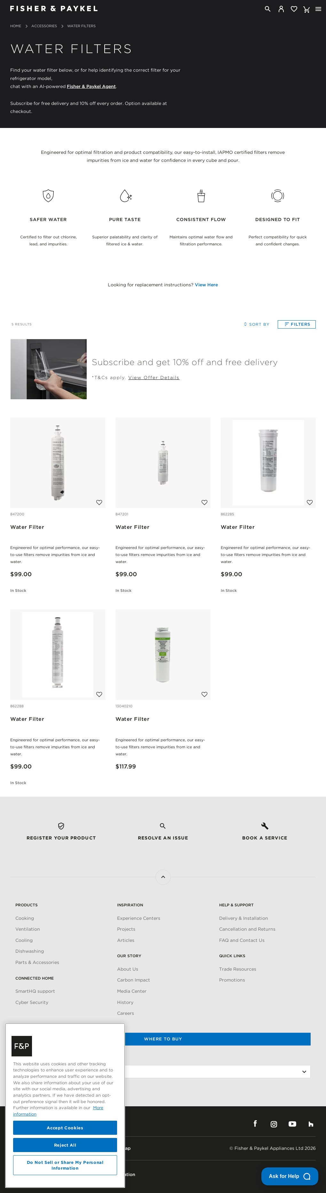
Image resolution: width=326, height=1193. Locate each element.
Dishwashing (29, 951)
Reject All (65, 1145)
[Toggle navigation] (318, 9)
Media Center (132, 991)
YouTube (292, 1124)
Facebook (255, 1124)
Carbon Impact (133, 979)
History (125, 1002)
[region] (65, 1105)
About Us (127, 969)
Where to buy (163, 1039)
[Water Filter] (57, 462)
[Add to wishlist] (99, 499)
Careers (125, 1013)
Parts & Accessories (37, 962)
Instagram (274, 1124)
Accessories (44, 26)
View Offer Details (153, 377)
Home (15, 26)
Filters (296, 324)
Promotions (232, 979)
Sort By (256, 324)
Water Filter (27, 527)
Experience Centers (138, 918)
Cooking (24, 918)
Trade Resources (237, 969)
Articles (125, 940)
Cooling (24, 940)
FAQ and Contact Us (242, 940)
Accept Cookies (65, 1127)
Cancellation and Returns (247, 929)
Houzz (311, 1124)
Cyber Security (31, 1002)
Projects (126, 929)
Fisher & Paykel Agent (91, 85)
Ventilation (27, 929)
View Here (206, 284)
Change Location (34, 1059)
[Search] (268, 9)
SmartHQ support (35, 991)
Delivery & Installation (243, 918)
